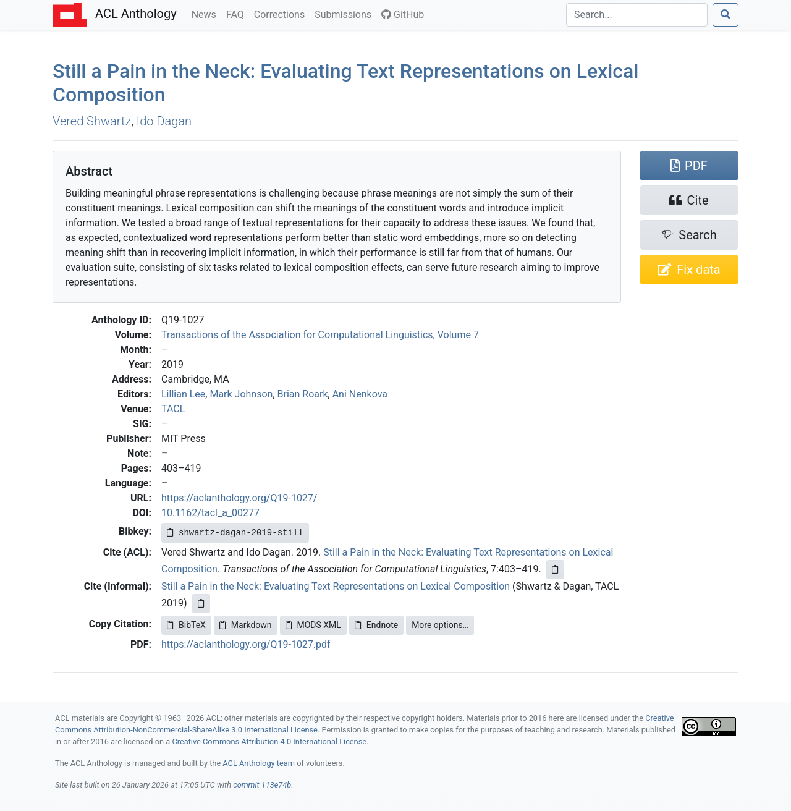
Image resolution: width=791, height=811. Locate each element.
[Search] (637, 15)
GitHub (402, 14)
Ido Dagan (164, 121)
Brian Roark (302, 394)
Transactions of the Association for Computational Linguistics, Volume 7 (320, 335)
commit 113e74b (262, 784)
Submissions (345, 13)
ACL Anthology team (258, 763)
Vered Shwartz (92, 121)
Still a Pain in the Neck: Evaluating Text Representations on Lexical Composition (335, 586)
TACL (173, 409)
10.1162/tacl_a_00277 (210, 513)
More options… (440, 625)
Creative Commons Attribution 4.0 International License (269, 741)
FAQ (237, 13)
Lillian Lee (183, 394)
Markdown (245, 625)
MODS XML (313, 625)
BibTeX (186, 625)
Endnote (376, 625)
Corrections (282, 13)
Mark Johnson (241, 394)
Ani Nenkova (359, 394)
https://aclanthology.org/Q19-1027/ (239, 498)
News (206, 13)
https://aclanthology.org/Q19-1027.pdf (246, 644)
